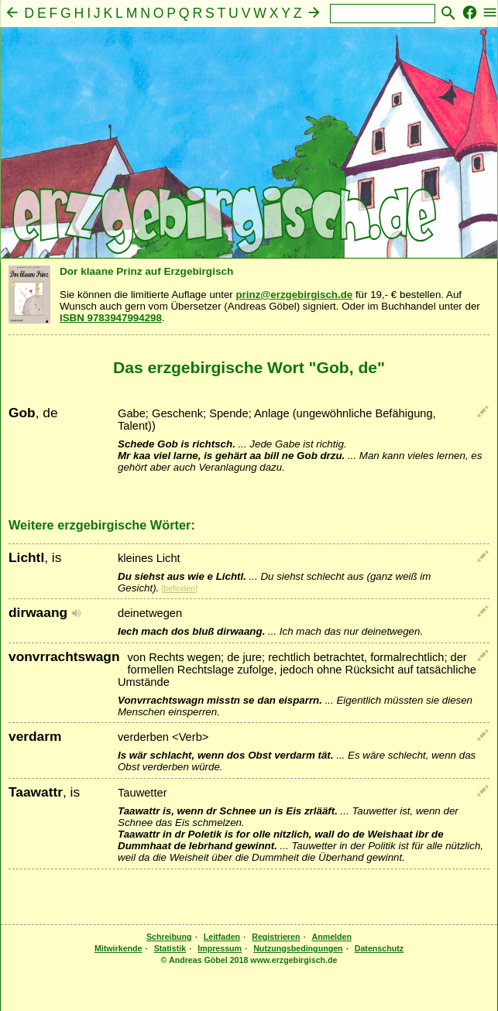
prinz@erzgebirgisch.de (293, 294)
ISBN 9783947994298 (111, 318)
